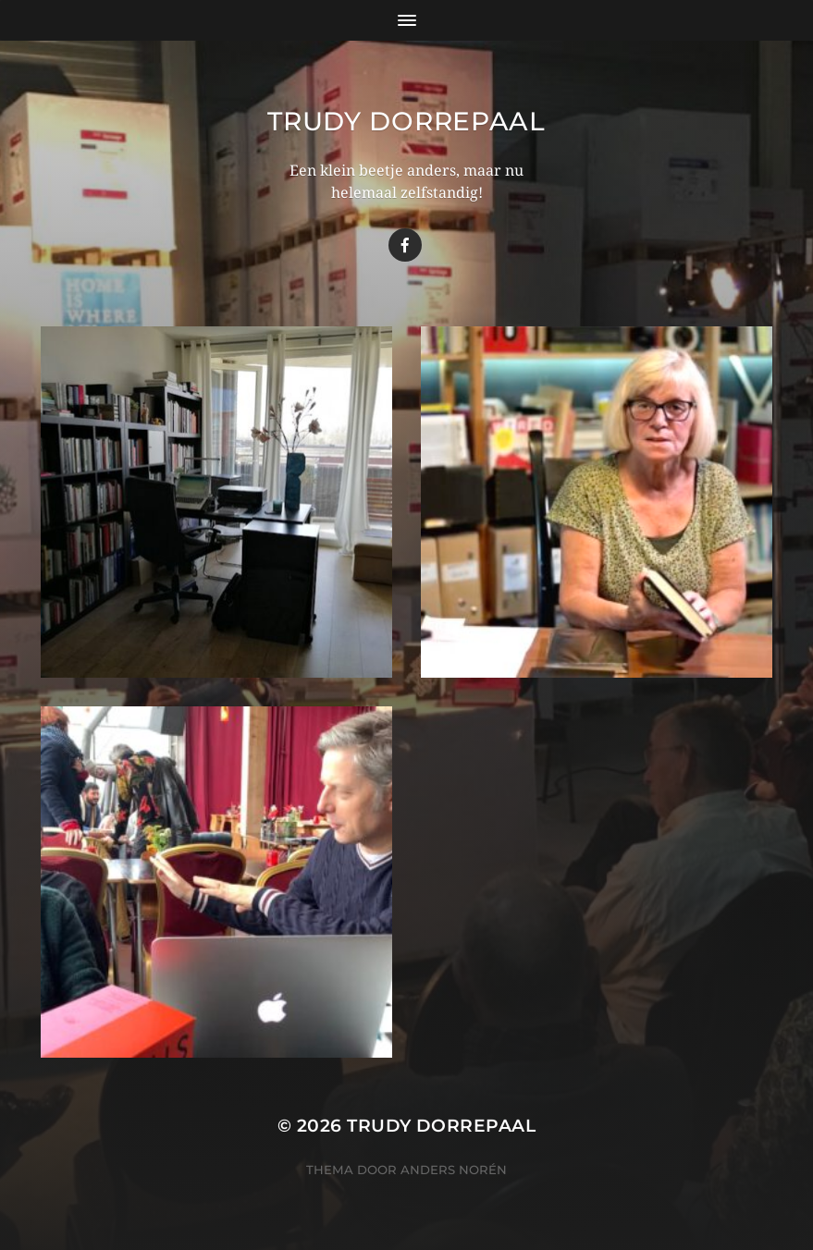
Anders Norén (453, 1169)
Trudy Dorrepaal (406, 121)
